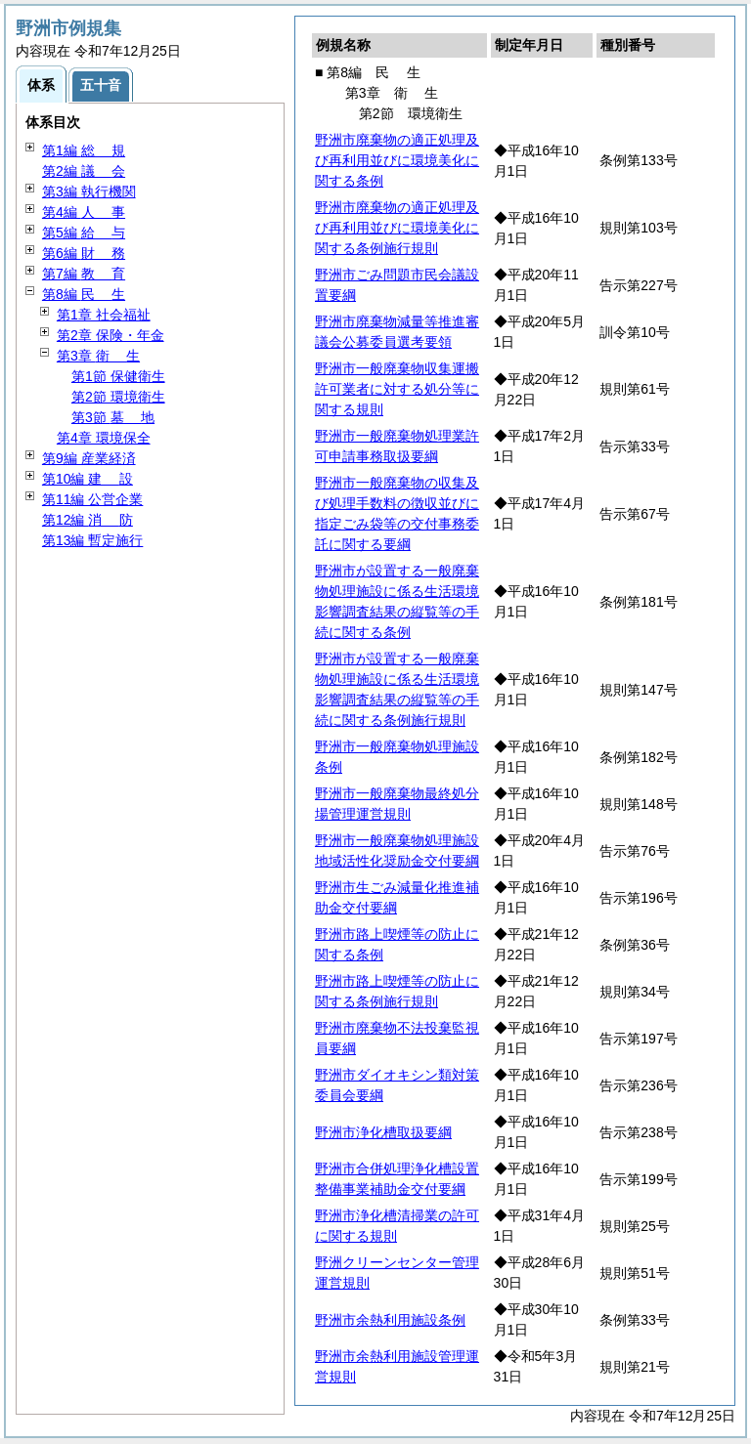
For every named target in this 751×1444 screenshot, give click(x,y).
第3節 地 (113, 417)
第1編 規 (83, 150)
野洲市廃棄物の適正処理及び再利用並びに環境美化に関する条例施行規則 (397, 227)
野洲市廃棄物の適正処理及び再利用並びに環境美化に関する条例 (397, 160)
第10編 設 (87, 479)
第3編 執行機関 (89, 191)
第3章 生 (98, 355)
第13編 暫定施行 (92, 540)
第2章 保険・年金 (110, 335)
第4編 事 (83, 212)
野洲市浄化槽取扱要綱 (383, 1132)
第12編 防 (87, 520)
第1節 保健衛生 (118, 376)
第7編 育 (83, 273)
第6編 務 (83, 253)
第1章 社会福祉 (104, 314)
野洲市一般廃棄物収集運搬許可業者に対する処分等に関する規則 (397, 389)
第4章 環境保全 (104, 438)
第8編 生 (83, 294)
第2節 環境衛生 (118, 396)
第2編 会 (83, 171)
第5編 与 (83, 232)
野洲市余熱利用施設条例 (390, 1320)
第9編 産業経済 (89, 458)
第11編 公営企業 (92, 499)
